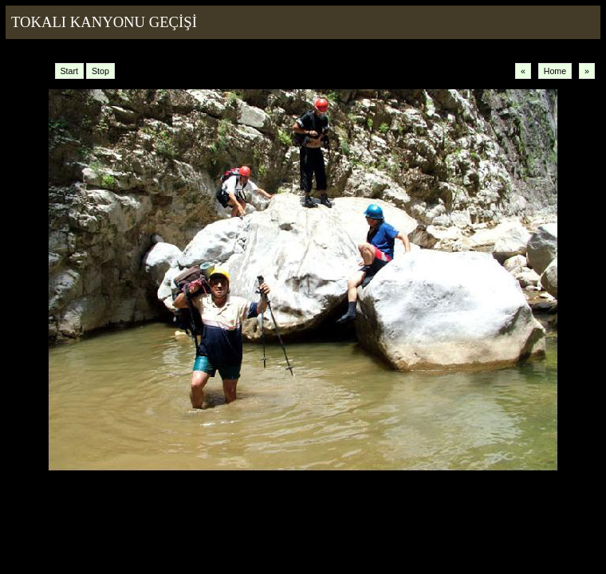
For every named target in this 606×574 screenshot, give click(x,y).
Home (555, 71)
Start (70, 71)
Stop (100, 71)
